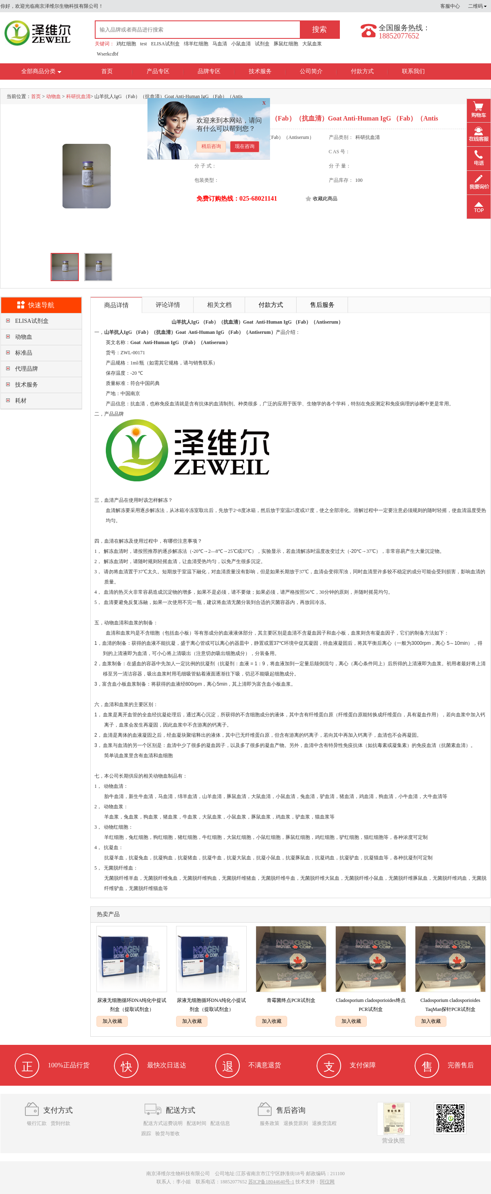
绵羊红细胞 (196, 44)
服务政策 (269, 1123)
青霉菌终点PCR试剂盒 (291, 1000)
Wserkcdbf (107, 54)
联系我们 (413, 71)
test (143, 44)
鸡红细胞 (126, 44)
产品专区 (158, 71)
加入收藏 (112, 1021)
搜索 (319, 29)
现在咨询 (244, 146)
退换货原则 (295, 1123)
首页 (107, 71)
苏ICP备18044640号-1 (271, 1182)
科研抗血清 (78, 96)
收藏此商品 (325, 198)
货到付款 (60, 1123)
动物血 (53, 96)
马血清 (219, 44)
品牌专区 (209, 71)
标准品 (23, 353)
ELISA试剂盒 (165, 44)
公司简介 (311, 71)
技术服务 (260, 71)
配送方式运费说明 (163, 1123)
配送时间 (196, 1123)
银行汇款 (37, 1123)
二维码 (477, 6)
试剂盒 (262, 44)
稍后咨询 (211, 146)
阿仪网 (327, 1182)
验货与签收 (167, 1133)
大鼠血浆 (312, 44)
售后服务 (322, 305)
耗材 (21, 401)
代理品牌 (26, 369)
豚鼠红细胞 (286, 44)
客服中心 (450, 6)
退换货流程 (324, 1123)
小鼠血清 (241, 44)
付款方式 (362, 71)
